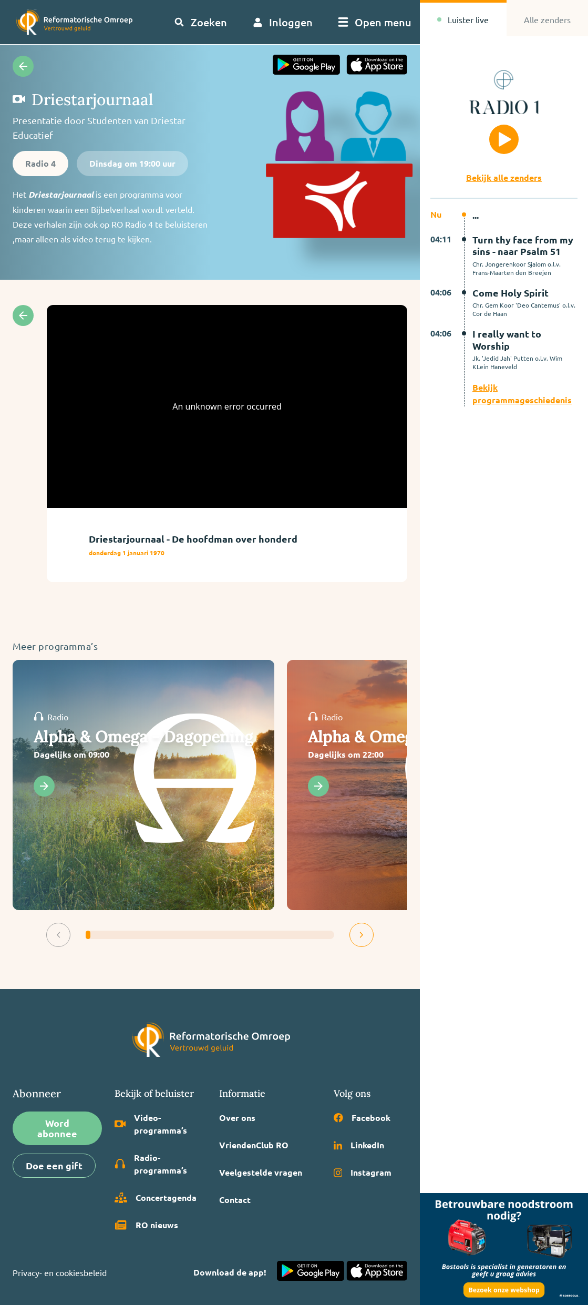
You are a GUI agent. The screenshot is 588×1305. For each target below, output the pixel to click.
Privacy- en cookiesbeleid (60, 1272)
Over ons (237, 1117)
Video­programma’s (151, 1124)
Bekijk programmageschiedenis (522, 393)
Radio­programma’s (151, 1164)
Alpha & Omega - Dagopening (143, 736)
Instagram (363, 1172)
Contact (235, 1199)
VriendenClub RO (253, 1144)
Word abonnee (57, 1128)
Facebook (362, 1117)
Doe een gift (54, 1165)
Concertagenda (156, 1197)
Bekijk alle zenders (504, 177)
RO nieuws (146, 1225)
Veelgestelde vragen (260, 1172)
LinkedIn (359, 1144)
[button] (58, 935)
